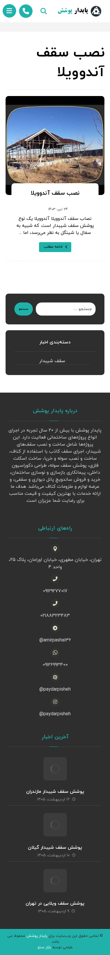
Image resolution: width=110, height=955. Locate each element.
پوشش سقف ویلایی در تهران (55, 903)
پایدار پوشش (36, 936)
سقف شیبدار (52, 361)
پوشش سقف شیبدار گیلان (55, 847)
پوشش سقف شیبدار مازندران (55, 791)
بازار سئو (44, 947)
